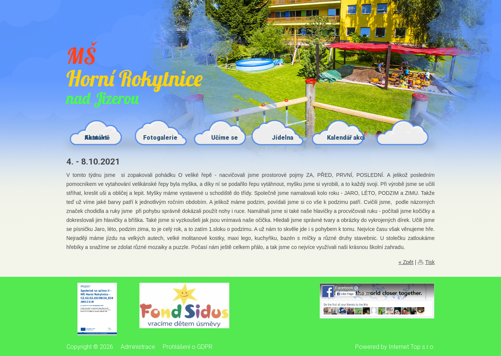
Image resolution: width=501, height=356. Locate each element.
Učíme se (224, 137)
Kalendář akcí (346, 137)
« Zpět (405, 262)
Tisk (429, 262)
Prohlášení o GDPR (187, 346)
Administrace (138, 346)
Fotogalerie (160, 137)
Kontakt (96, 137)
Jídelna (282, 137)
